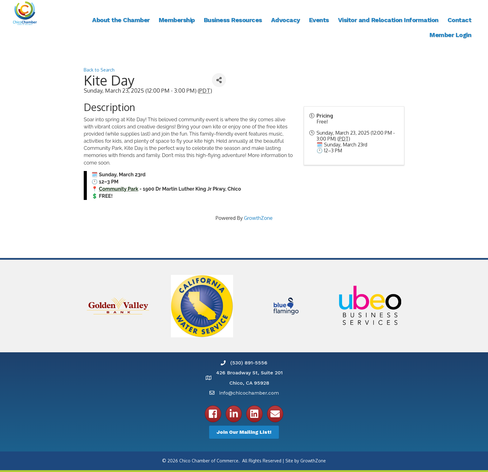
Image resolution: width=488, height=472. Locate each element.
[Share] (219, 80)
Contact (460, 20)
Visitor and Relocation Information (388, 20)
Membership (177, 20)
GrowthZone (258, 218)
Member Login (450, 35)
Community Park (118, 189)
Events (319, 20)
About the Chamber (121, 20)
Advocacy (285, 20)
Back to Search (99, 69)
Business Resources (233, 20)
